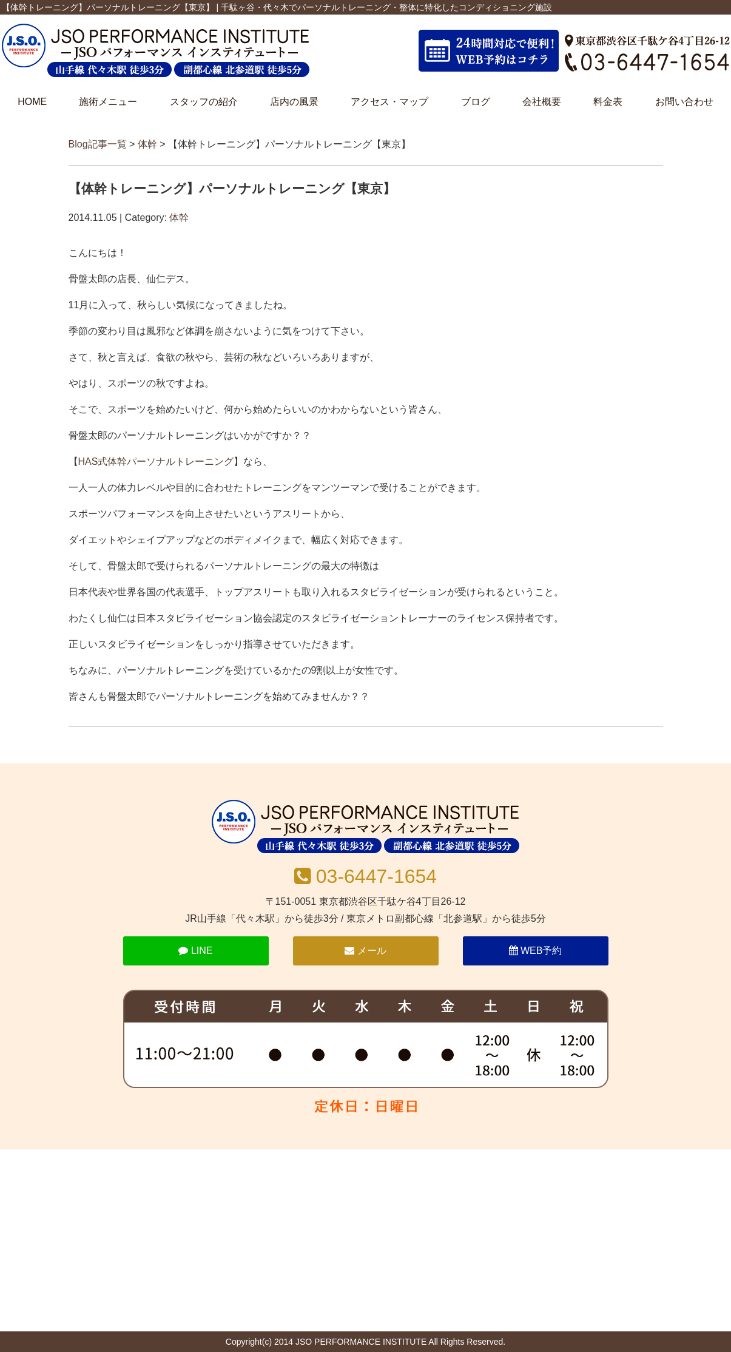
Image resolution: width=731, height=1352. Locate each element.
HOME (32, 101)
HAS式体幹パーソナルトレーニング (156, 461)
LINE (195, 950)
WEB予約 (535, 950)
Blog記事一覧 (98, 144)
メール (365, 950)
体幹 (147, 144)
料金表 (607, 101)
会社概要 (541, 101)
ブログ (475, 101)
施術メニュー (108, 101)
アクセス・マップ (389, 101)
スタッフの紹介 (204, 101)
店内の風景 (294, 101)
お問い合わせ (684, 101)
